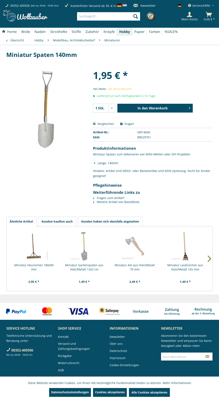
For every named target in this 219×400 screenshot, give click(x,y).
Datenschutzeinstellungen (70, 392)
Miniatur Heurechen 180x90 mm (34, 267)
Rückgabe (65, 356)
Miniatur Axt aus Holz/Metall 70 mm (135, 267)
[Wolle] (25, 32)
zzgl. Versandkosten (119, 89)
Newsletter (144, 6)
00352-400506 (20, 6)
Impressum (118, 358)
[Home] (9, 32)
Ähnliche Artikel (21, 221)
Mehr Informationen (177, 383)
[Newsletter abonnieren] (207, 357)
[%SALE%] (171, 32)
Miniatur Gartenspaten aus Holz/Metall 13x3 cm (84, 267)
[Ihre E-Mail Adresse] (181, 357)
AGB (61, 370)
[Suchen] (135, 16)
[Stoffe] (76, 32)
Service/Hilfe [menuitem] (199, 6)
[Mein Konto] (189, 16)
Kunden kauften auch (57, 221)
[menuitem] (115, 16)
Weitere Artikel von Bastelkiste (116, 202)
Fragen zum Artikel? (109, 198)
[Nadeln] (40, 32)
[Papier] (139, 32)
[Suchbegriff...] (108, 16)
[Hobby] (124, 32)
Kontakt (63, 337)
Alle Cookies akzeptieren (149, 392)
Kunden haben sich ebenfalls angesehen (110, 221)
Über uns (116, 344)
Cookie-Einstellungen (124, 365)
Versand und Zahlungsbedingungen (74, 346)
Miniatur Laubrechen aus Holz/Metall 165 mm (185, 267)
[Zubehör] (92, 32)
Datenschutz (118, 351)
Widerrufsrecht (68, 363)
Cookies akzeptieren (110, 392)
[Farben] (154, 32)
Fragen (127, 124)
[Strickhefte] (58, 32)
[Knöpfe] (109, 32)
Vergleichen (103, 124)
